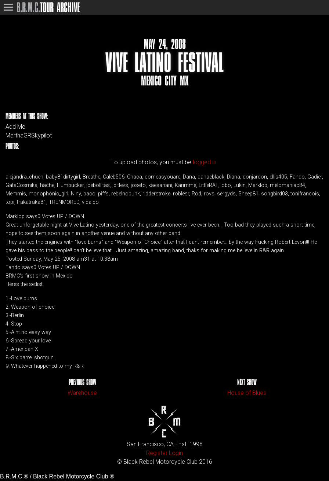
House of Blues (246, 392)
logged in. (205, 162)
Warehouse (82, 392)
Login (176, 452)
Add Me (15, 127)
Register (156, 452)
